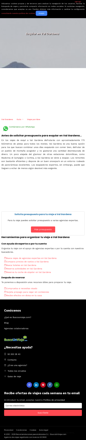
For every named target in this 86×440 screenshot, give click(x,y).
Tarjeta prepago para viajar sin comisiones (26, 292)
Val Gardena (7, 119)
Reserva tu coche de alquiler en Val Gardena (27, 272)
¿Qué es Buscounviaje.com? (17, 317)
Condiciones (21, 430)
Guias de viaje (14, 376)
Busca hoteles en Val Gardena (20, 265)
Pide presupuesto (43, 229)
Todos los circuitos (17, 371)
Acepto (41, 13)
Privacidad (8, 430)
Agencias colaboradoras (16, 328)
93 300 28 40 (14, 354)
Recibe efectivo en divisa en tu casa (23, 295)
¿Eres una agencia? (17, 365)
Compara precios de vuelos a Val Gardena (26, 261)
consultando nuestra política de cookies (18, 13)
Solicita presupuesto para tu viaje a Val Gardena (43, 214)
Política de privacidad (54, 400)
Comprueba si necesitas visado (20, 288)
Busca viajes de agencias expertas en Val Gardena (30, 258)
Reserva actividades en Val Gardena (23, 268)
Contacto (12, 360)
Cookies (33, 430)
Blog (6, 323)
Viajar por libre (33, 119)
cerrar (78, 1)
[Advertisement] (43, 93)
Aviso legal (43, 430)
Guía (19, 119)
